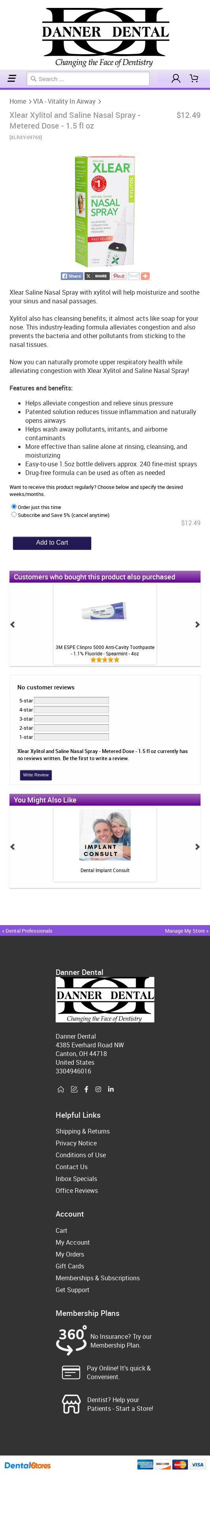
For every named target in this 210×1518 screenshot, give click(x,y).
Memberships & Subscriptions (98, 1278)
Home (17, 101)
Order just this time (36, 507)
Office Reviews (77, 1190)
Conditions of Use (81, 1155)
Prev (12, 624)
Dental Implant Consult (105, 870)
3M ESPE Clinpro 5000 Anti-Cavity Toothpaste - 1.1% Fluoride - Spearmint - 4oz (105, 650)
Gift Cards (70, 1266)
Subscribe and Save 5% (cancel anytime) (60, 515)
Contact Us (72, 1166)
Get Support (73, 1289)
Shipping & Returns (83, 1131)
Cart (62, 1230)
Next (197, 624)
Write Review (36, 774)
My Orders (70, 1254)
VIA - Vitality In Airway (64, 101)
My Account (73, 1242)
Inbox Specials (76, 1178)
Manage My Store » (187, 930)
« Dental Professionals (27, 930)
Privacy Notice (76, 1143)
